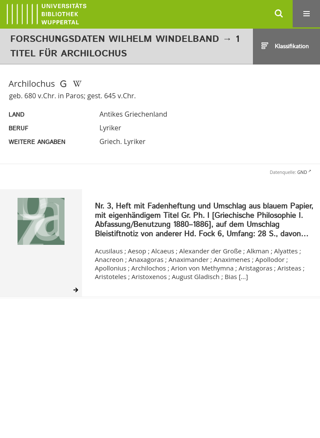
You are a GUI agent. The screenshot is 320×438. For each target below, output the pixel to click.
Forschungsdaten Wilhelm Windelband (114, 39)
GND (302, 172)
